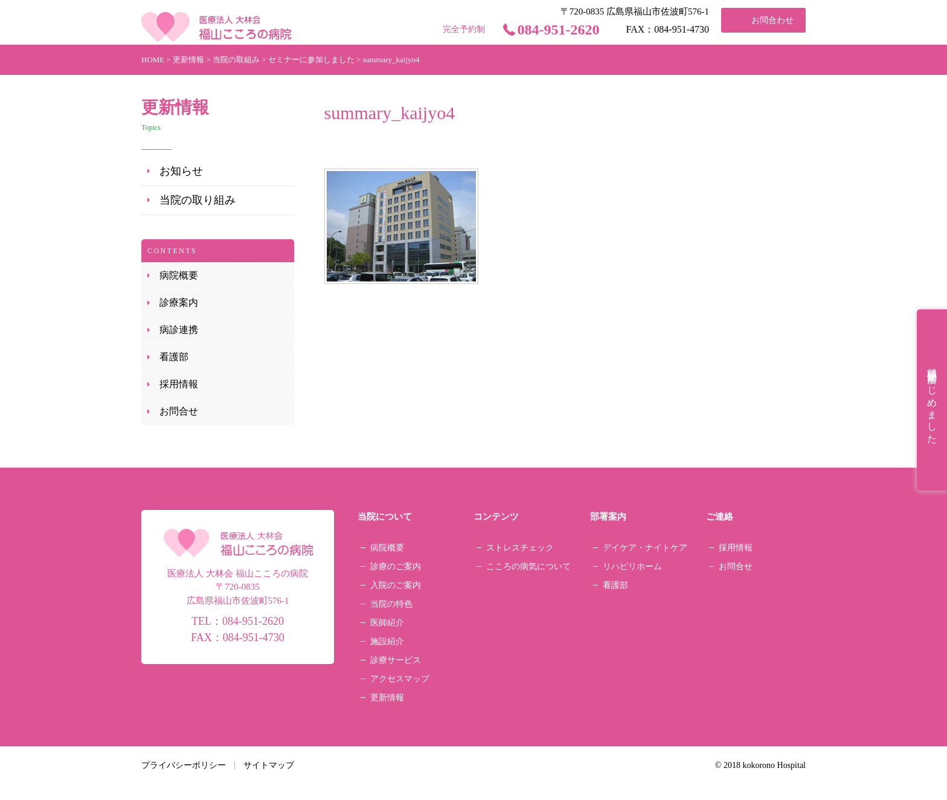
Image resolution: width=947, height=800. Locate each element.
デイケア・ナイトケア (645, 547)
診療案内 (178, 302)
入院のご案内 (395, 585)
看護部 (173, 357)
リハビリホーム (632, 566)
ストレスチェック (520, 547)
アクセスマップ (399, 678)
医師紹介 (387, 622)
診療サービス (395, 660)
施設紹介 (387, 641)
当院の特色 (391, 603)
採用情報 (178, 384)
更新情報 (387, 697)
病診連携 (178, 329)
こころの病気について (528, 566)
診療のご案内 (395, 566)
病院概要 (178, 275)
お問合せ (178, 411)
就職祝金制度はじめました (932, 400)
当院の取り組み (197, 200)
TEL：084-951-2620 (237, 621)
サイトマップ (268, 765)
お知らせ (181, 171)
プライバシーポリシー (183, 765)
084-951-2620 (559, 29)
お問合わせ (772, 20)
